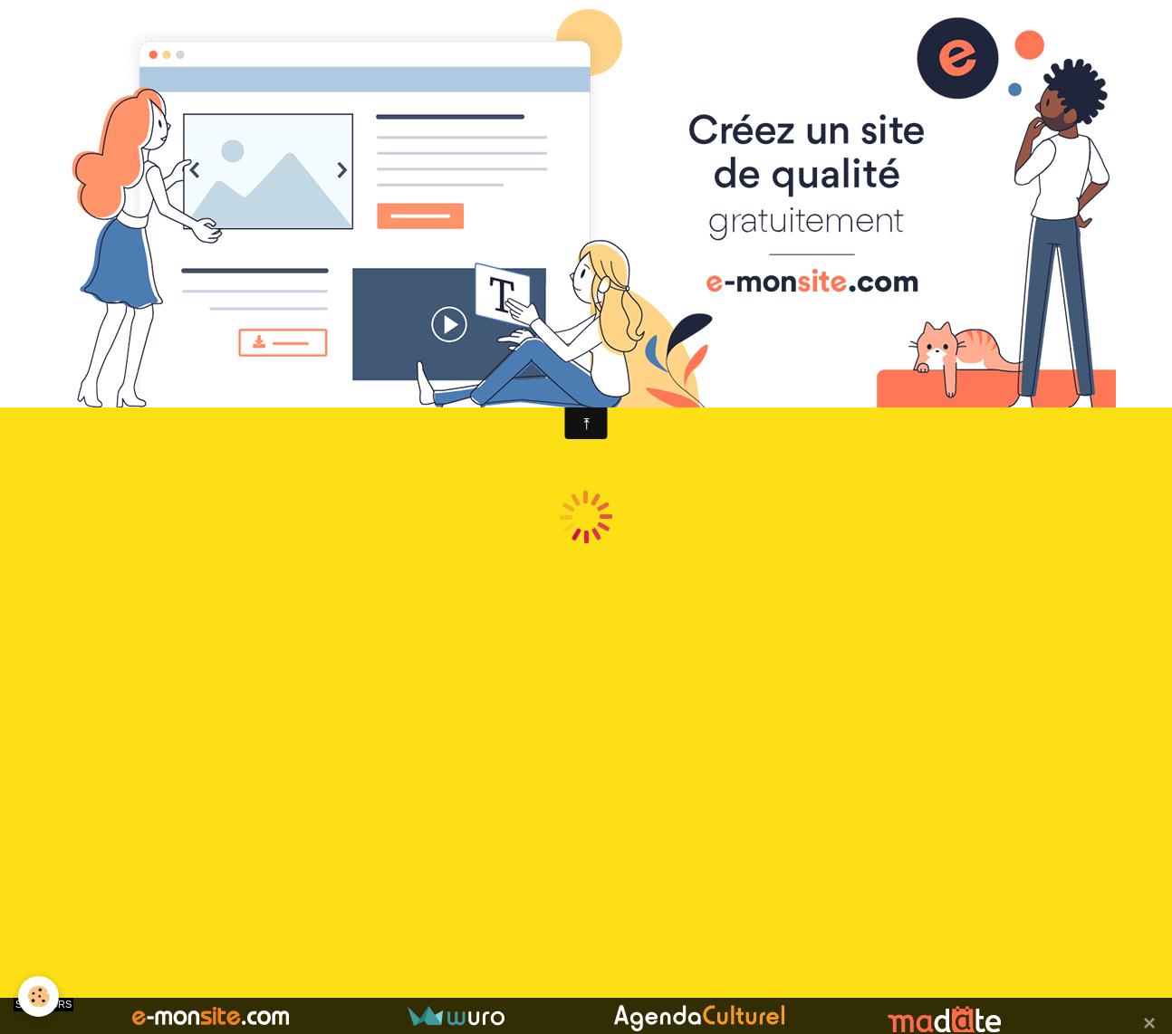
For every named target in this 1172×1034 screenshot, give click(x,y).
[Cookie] (38, 996)
